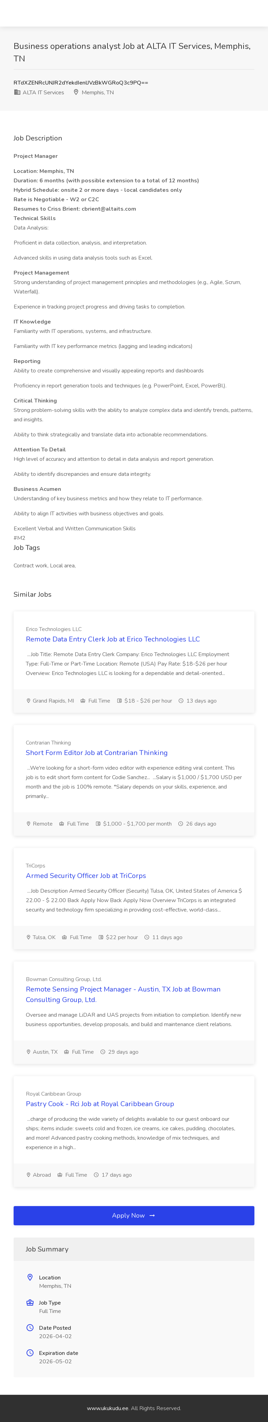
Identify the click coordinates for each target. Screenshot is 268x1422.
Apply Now (134, 1215)
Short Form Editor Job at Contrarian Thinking (97, 752)
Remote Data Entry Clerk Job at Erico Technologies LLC (113, 639)
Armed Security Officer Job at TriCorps (86, 875)
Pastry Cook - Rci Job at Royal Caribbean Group (100, 1104)
